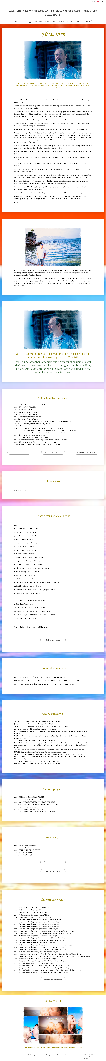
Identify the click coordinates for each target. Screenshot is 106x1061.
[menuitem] (15, 21)
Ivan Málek (36, 435)
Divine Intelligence (53, 1047)
